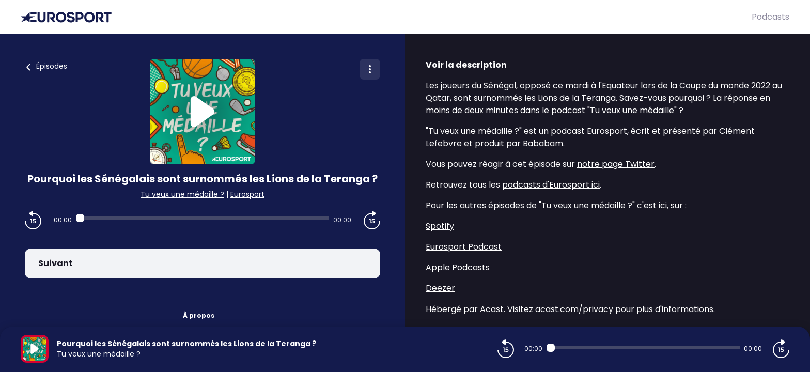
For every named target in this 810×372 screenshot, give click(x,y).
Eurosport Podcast (464, 247)
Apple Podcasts (458, 267)
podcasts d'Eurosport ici (551, 185)
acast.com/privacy (574, 309)
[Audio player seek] (202, 218)
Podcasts (770, 17)
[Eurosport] (386, 17)
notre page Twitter (616, 164)
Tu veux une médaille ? (182, 194)
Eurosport (247, 194)
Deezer (440, 288)
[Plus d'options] (370, 69)
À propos (198, 315)
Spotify (440, 226)
